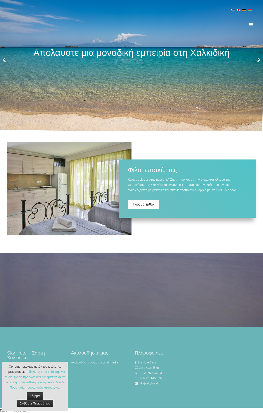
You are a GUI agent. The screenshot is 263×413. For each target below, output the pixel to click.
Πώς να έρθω (143, 204)
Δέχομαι (34, 396)
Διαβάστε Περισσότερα (34, 403)
